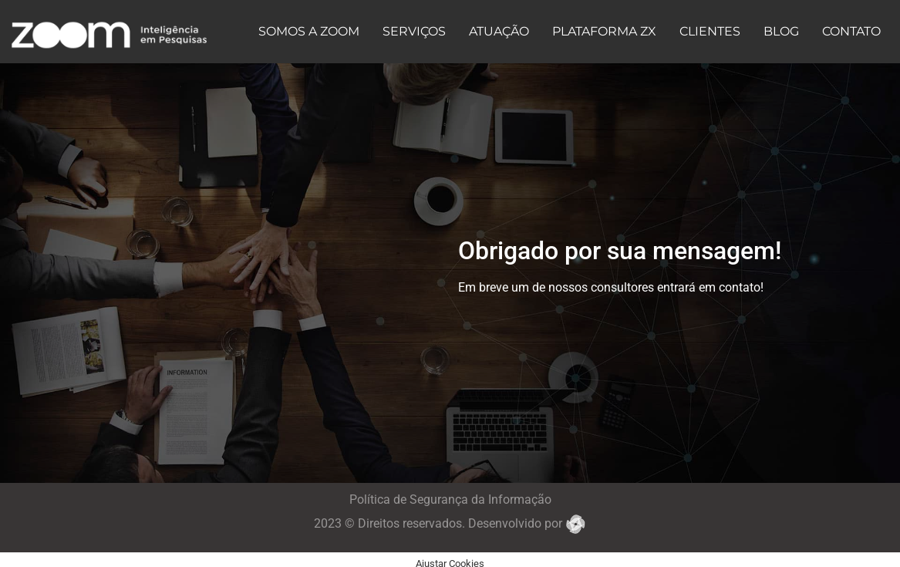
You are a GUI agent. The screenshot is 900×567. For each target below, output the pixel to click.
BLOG (781, 31)
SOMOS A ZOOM (308, 31)
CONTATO (851, 31)
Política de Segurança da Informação (450, 499)
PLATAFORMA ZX (604, 31)
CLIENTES (709, 31)
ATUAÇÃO (499, 31)
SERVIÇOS (414, 31)
